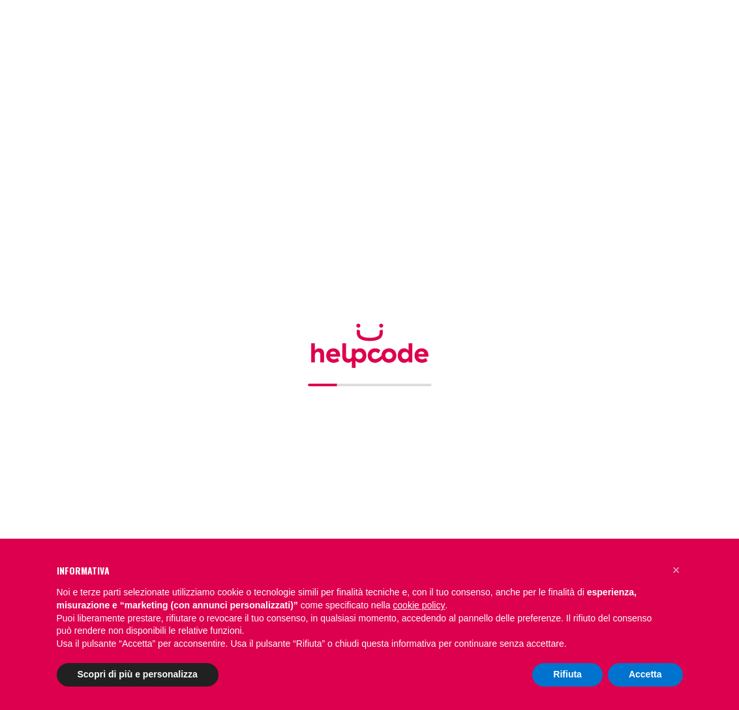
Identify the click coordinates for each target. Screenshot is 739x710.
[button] (676, 570)
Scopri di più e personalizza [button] (138, 674)
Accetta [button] (645, 674)
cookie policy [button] (419, 605)
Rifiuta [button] (567, 674)
